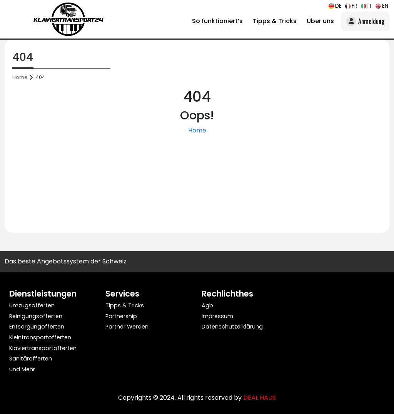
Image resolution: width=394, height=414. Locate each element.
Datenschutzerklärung (232, 326)
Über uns (320, 21)
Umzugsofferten (32, 305)
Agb (207, 305)
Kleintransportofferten (40, 337)
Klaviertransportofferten (43, 348)
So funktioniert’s (217, 21)
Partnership (121, 316)
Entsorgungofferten (36, 326)
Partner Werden (127, 326)
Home (20, 77)
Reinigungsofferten (35, 316)
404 (40, 77)
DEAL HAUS (259, 397)
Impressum (217, 316)
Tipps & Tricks (275, 21)
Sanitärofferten (30, 358)
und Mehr (22, 369)
